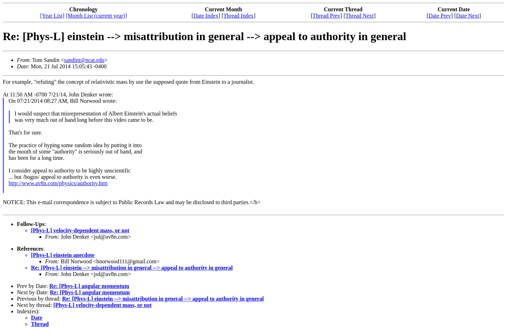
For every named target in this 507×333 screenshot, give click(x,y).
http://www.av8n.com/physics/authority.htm (58, 183)
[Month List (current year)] (96, 16)
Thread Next (359, 16)
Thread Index (239, 16)
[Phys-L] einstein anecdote (62, 255)
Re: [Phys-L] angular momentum (89, 286)
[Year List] (52, 16)
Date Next (467, 16)
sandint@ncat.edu (84, 60)
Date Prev (439, 16)
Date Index (205, 16)
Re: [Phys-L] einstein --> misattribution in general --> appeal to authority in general (132, 268)
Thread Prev (326, 16)
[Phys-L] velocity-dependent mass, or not (80, 230)
